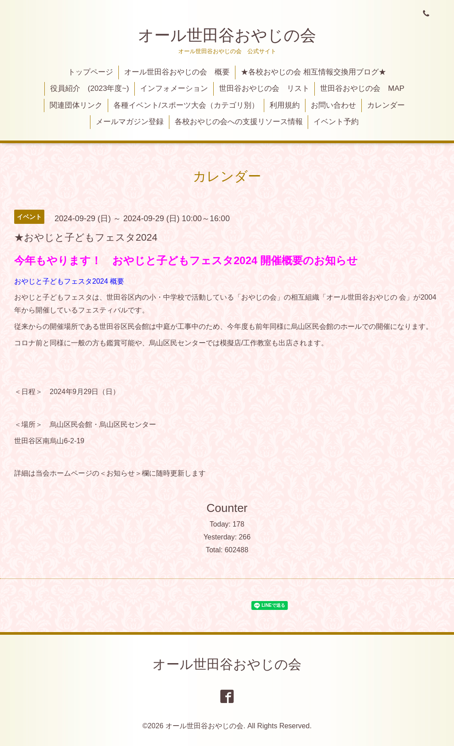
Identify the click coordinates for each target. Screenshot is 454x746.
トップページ (90, 72)
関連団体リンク (76, 105)
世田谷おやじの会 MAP (362, 88)
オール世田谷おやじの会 (227, 35)
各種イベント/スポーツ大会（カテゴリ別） (186, 105)
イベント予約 (336, 121)
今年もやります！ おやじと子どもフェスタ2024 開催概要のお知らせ (186, 260)
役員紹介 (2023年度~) (89, 88)
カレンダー (386, 105)
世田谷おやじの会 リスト (264, 88)
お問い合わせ (333, 105)
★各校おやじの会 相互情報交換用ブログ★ (313, 72)
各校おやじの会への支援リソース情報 (239, 121)
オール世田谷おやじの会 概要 (177, 72)
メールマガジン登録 (130, 121)
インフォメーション (174, 88)
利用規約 (285, 105)
